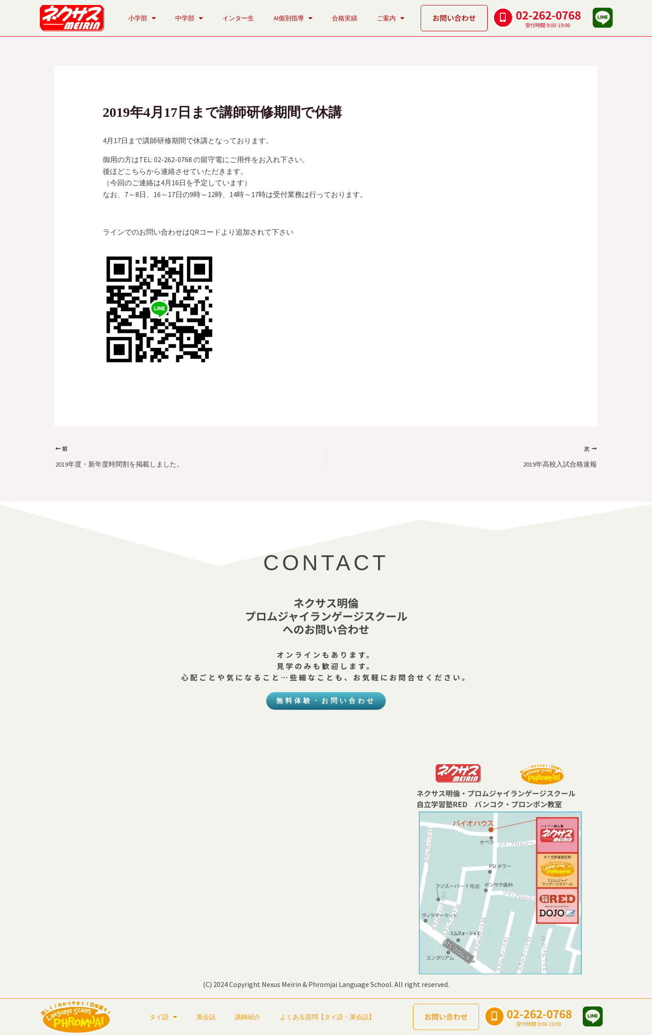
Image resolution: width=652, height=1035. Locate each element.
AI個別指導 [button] (292, 18)
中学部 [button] (189, 18)
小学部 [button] (142, 18)
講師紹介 (247, 1017)
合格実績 (344, 18)
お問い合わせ (454, 17)
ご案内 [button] (390, 18)
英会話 (206, 1017)
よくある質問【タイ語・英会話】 (327, 1017)
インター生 (238, 18)
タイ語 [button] (163, 1017)
